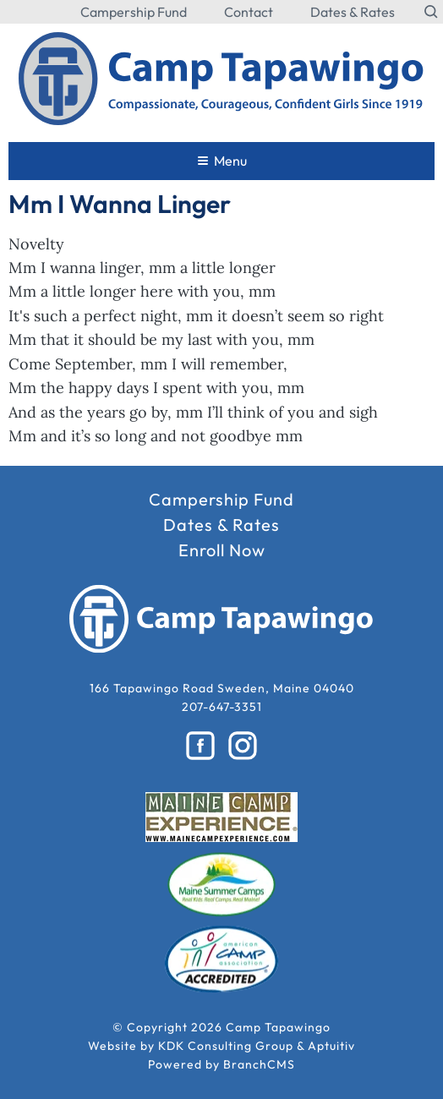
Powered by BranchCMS (221, 1064)
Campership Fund (133, 11)
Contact (248, 11)
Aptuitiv (331, 1045)
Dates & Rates (352, 11)
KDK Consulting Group (225, 1045)
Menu (222, 160)
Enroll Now (221, 550)
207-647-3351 (222, 706)
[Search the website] (431, 12)
